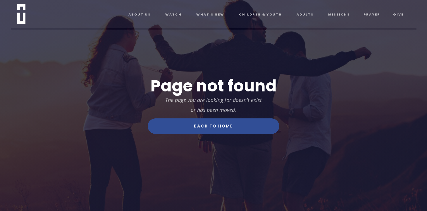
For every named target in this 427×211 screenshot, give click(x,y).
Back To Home (213, 126)
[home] (28, 12)
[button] (139, 14)
